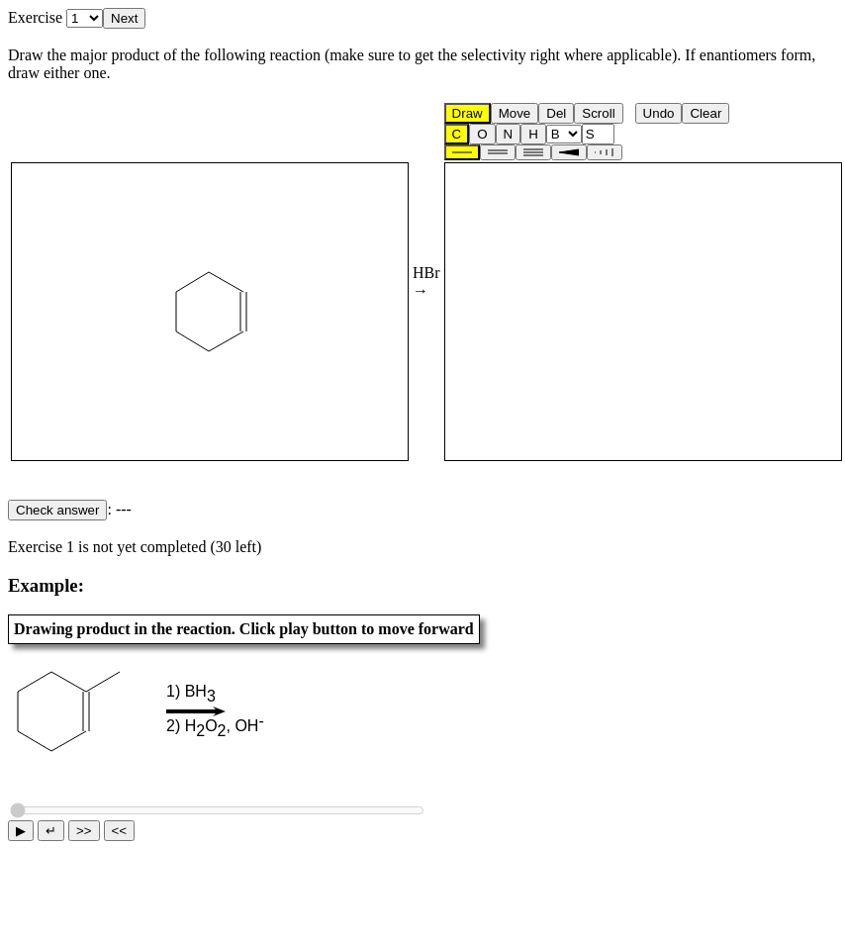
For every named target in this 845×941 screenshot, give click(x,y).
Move (515, 113)
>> (84, 830)
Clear (705, 113)
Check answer (57, 510)
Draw (467, 113)
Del (556, 113)
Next (124, 18)
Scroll (598, 113)
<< (120, 830)
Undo (659, 113)
